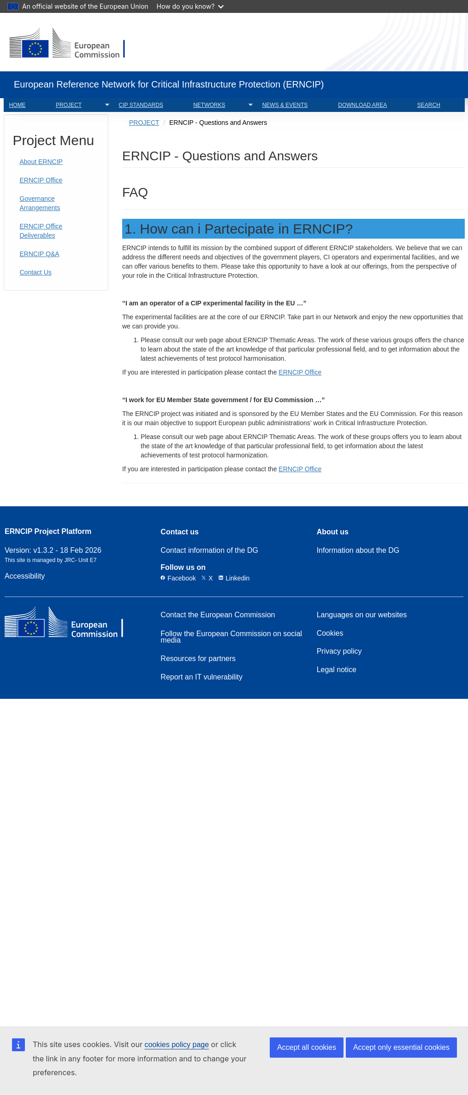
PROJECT (79, 105)
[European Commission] (74, 44)
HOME (17, 105)
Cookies (330, 633)
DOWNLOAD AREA (362, 105)
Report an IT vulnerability (201, 677)
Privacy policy (339, 651)
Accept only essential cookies (401, 1047)
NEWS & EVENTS (285, 105)
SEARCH (428, 105)
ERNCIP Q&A (39, 254)
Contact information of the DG (209, 550)
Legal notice (336, 670)
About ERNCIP (41, 161)
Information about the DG (358, 550)
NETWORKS (220, 105)
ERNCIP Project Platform (48, 531)
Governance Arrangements (40, 203)
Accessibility (25, 576)
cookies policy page (176, 1044)
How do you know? (190, 6)
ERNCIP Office (41, 180)
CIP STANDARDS (141, 105)
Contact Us (36, 272)
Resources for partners (198, 659)
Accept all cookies (306, 1047)
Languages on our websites (362, 615)
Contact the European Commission (217, 615)
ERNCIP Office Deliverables (41, 231)
